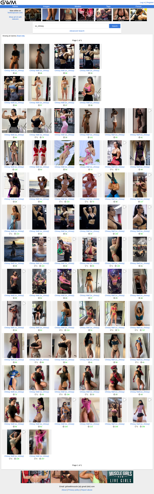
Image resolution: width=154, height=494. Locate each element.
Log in (142, 2)
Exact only (21, 36)
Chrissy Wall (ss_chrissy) (14, 71)
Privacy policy (74, 490)
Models (78, 6)
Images (46, 6)
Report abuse (86, 490)
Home (15, 6)
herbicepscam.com (15, 13)
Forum (138, 6)
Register (150, 2)
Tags (108, 6)
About (64, 490)
